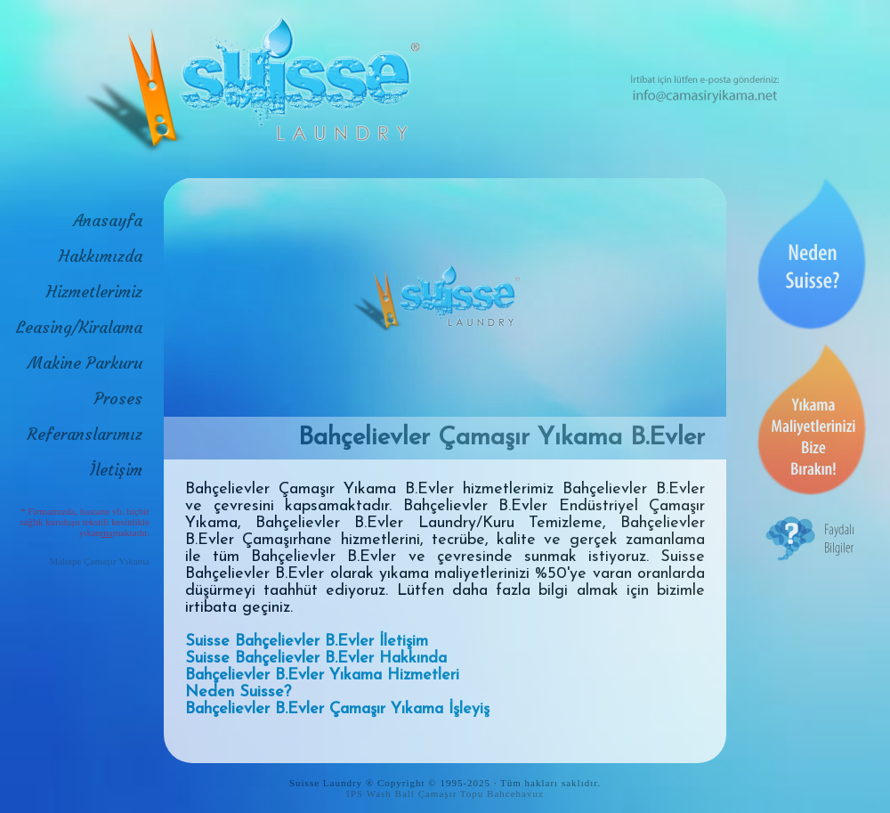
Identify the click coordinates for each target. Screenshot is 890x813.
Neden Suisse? (238, 692)
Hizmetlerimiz (94, 291)
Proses (118, 398)
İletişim (116, 469)
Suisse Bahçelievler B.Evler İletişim (306, 641)
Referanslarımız (85, 434)
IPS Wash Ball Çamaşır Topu (414, 793)
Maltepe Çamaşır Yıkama (99, 561)
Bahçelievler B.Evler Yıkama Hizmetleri (322, 675)
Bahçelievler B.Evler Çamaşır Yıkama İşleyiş (337, 709)
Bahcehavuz (515, 793)
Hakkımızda (100, 256)
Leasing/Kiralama (79, 327)
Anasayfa (107, 220)
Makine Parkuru (85, 363)
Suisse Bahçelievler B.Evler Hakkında (316, 658)
